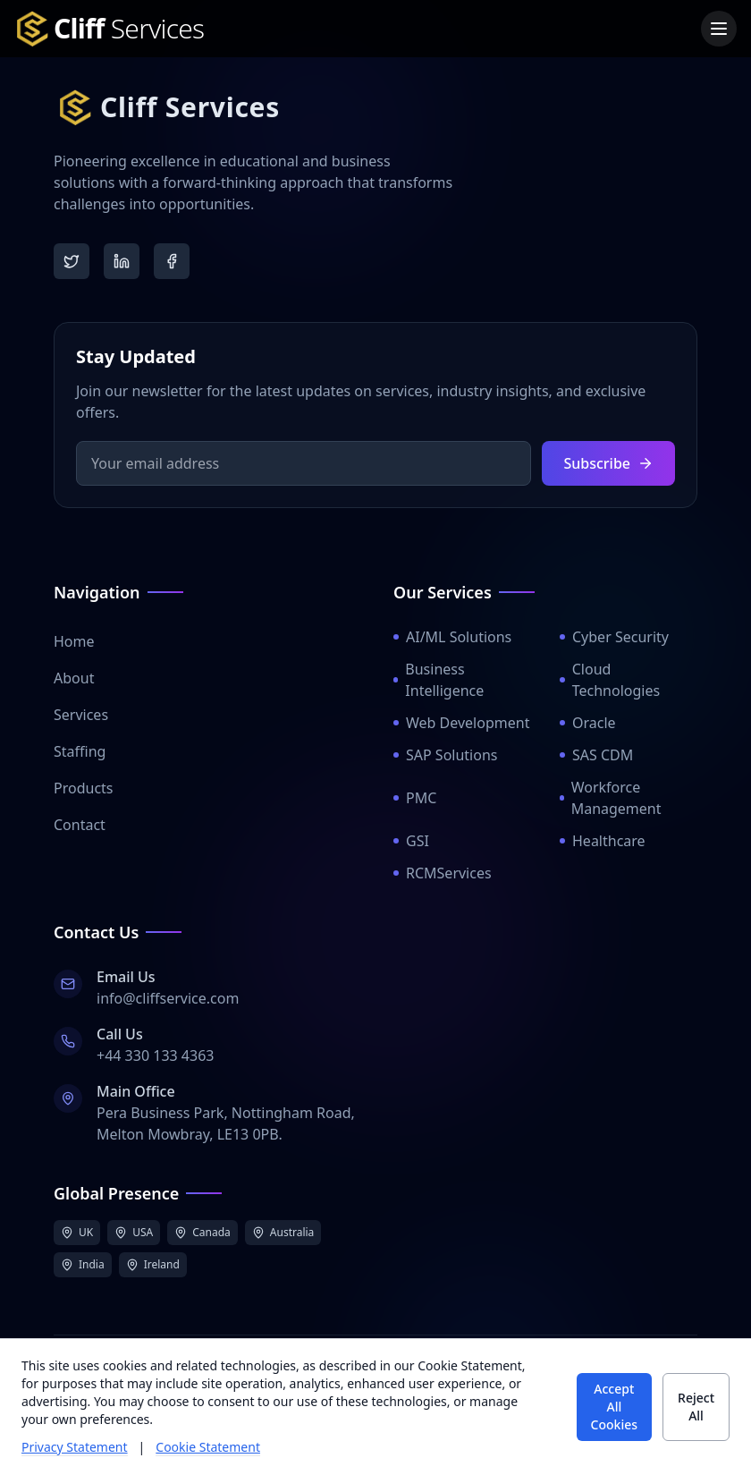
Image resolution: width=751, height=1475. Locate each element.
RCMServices (442, 873)
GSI (411, 841)
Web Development (461, 723)
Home (74, 641)
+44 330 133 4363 (155, 1055)
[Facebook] (172, 261)
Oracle (588, 723)
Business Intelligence (438, 679)
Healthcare (603, 841)
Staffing (79, 751)
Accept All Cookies (614, 1406)
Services (81, 715)
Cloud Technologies (610, 679)
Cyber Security (614, 637)
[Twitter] (71, 261)
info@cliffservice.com (168, 998)
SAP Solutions (445, 755)
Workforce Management (611, 797)
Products (84, 788)
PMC (414, 798)
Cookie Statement (208, 1446)
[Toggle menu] (719, 29)
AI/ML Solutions (452, 637)
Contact (79, 825)
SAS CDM (596, 755)
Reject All (696, 1406)
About (74, 678)
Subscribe (608, 463)
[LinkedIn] (121, 261)
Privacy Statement (74, 1446)
